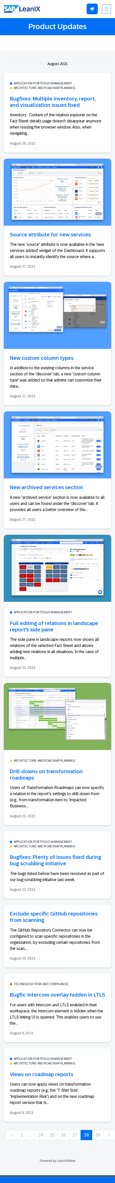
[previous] (11, 1135)
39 (97, 1135)
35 (52, 1135)
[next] (109, 1135)
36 (63, 1135)
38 (86, 1135)
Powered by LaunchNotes (57, 1161)
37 (75, 1135)
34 (40, 1135)
